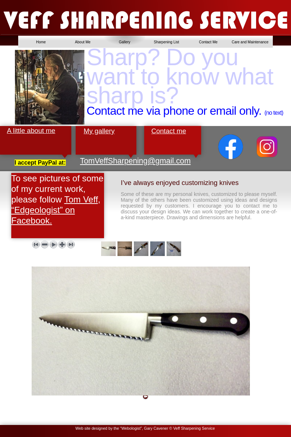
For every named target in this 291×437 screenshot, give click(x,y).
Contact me (168, 131)
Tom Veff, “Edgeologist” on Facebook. (55, 209)
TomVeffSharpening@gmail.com (135, 161)
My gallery (99, 131)
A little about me (31, 130)
